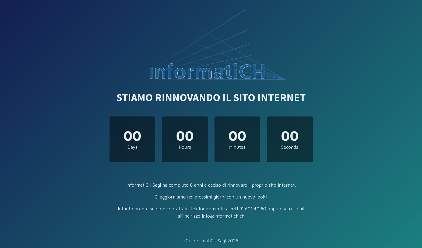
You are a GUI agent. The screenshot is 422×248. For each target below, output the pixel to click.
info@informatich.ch (223, 216)
